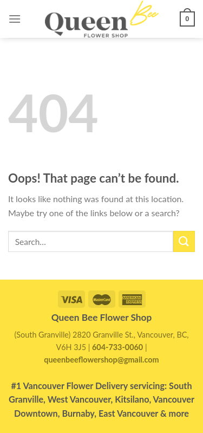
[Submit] (184, 241)
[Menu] (14, 18)
